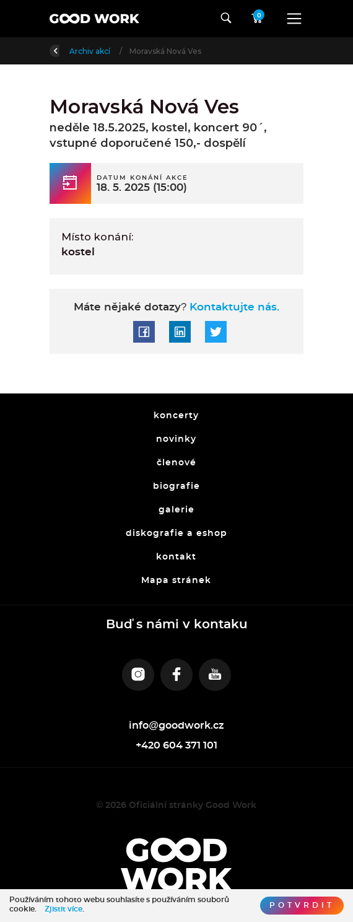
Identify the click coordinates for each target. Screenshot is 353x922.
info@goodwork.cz (176, 726)
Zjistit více (63, 909)
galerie (176, 510)
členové (176, 463)
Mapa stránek (177, 580)
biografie (176, 486)
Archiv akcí (163, 51)
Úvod (114, 51)
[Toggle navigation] (294, 18)
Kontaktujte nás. (232, 307)
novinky (177, 439)
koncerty (176, 416)
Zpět (67, 50)
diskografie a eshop (176, 533)
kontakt (177, 557)
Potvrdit (301, 905)
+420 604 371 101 (176, 745)
